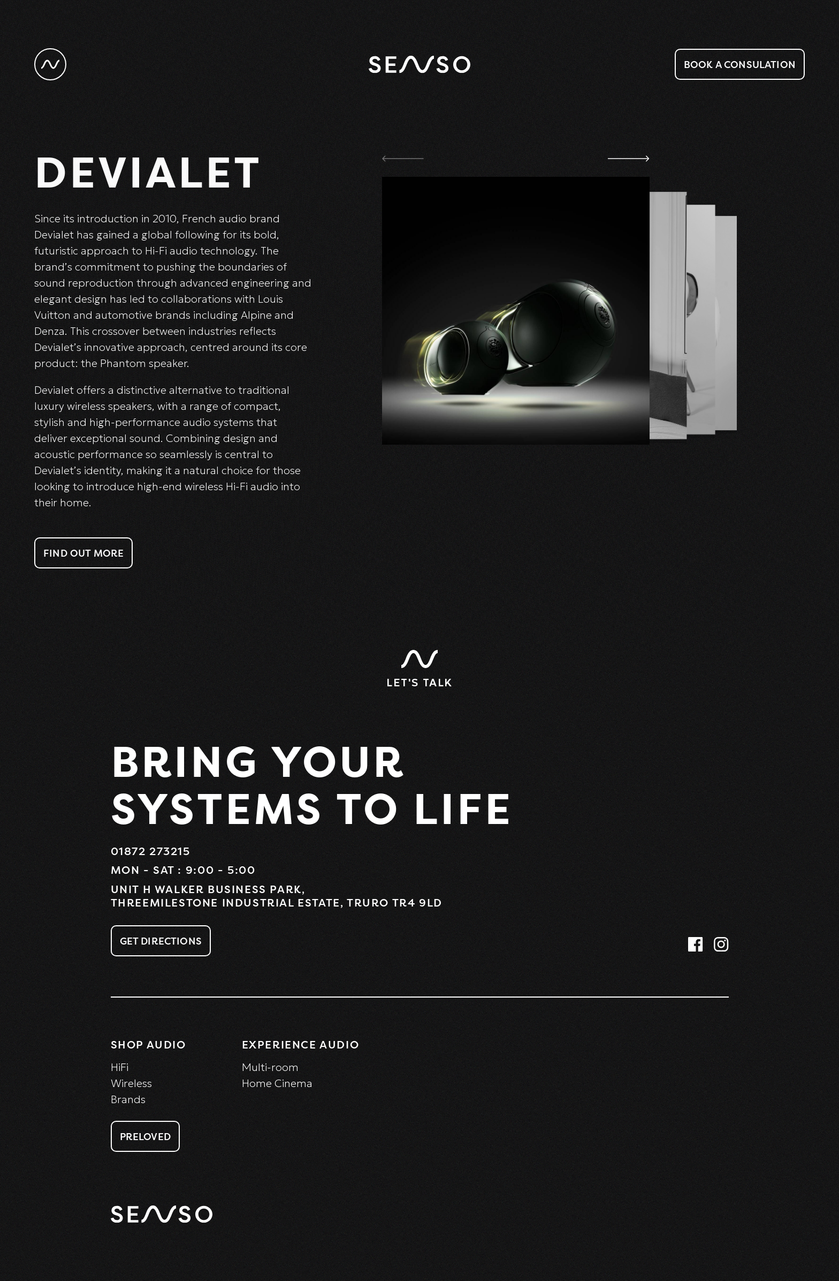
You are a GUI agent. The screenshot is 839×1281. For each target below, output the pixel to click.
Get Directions (161, 940)
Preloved (145, 1136)
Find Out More (83, 552)
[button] (629, 158)
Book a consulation (740, 64)
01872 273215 (150, 851)
